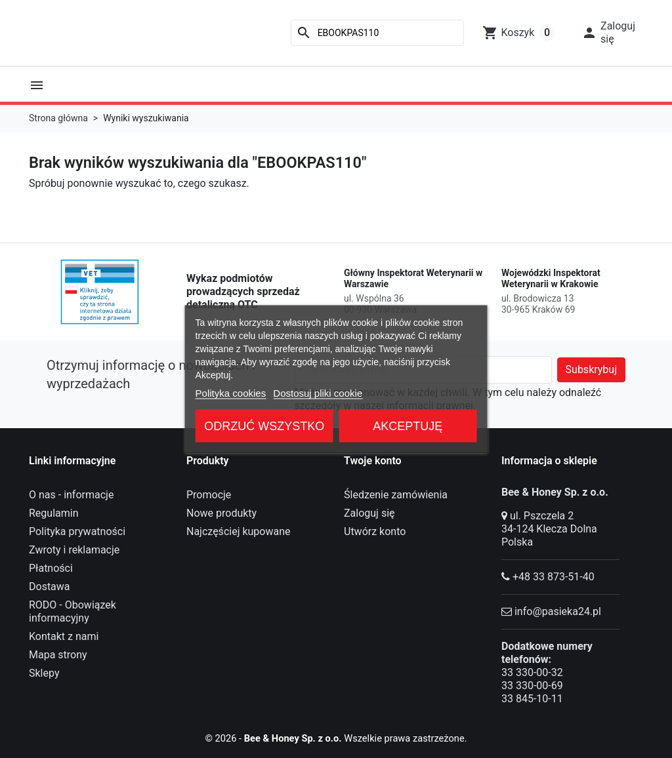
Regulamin (54, 513)
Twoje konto (373, 460)
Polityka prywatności (77, 531)
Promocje (208, 495)
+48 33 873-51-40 (554, 576)
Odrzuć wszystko (264, 426)
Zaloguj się (369, 513)
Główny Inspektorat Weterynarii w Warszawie (413, 279)
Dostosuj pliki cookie (317, 393)
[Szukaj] (377, 33)
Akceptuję (407, 426)
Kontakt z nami (63, 636)
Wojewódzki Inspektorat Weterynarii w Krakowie (550, 279)
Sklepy (44, 673)
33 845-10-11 (532, 698)
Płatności (51, 568)
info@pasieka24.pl (557, 611)
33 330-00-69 (532, 685)
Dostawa (49, 586)
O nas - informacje (71, 495)
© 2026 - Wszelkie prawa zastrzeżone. (336, 738)
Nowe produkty (221, 513)
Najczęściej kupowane (238, 531)
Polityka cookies (231, 393)
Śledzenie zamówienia (396, 495)
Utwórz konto (375, 531)
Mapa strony (58, 654)
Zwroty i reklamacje (74, 550)
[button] (608, 33)
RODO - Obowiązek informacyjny (72, 611)
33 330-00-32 (532, 672)
